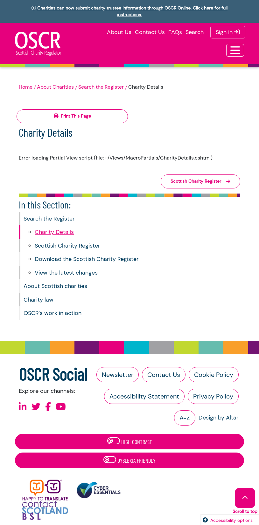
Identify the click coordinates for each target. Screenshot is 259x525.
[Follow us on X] (36, 407)
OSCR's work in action (52, 313)
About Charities (55, 87)
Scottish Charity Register (67, 245)
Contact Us (150, 32)
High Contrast (129, 441)
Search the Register (101, 87)
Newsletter (117, 375)
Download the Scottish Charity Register (87, 259)
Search (195, 32)
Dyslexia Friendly (129, 460)
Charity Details (54, 232)
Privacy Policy (213, 396)
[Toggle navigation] (235, 50)
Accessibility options (231, 520)
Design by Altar (219, 417)
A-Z (184, 418)
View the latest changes (66, 272)
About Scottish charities (55, 286)
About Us (119, 32)
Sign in (228, 32)
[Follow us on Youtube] (61, 407)
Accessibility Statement (144, 396)
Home (25, 87)
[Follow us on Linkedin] (23, 407)
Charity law (38, 299)
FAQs (175, 32)
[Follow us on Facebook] (48, 407)
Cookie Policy (213, 375)
